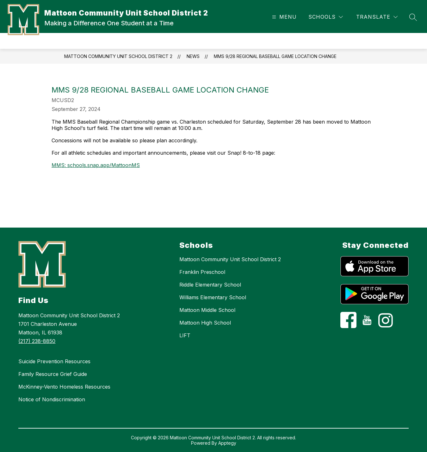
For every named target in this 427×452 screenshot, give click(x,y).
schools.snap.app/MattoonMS (103, 165)
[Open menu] (283, 17)
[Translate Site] (377, 17)
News (193, 56)
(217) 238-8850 (36, 341)
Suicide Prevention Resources (54, 361)
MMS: (59, 165)
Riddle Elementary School (210, 284)
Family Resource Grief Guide (52, 374)
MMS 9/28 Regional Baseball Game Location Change (275, 56)
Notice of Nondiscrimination (51, 399)
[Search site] (413, 17)
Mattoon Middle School (207, 310)
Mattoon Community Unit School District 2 (118, 56)
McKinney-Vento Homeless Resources (64, 387)
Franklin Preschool (202, 272)
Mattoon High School (205, 323)
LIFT (184, 335)
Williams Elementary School (212, 297)
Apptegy (227, 443)
